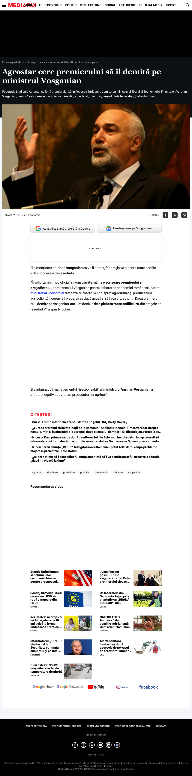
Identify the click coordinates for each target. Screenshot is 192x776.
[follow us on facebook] (148, 687)
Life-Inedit (127, 5)
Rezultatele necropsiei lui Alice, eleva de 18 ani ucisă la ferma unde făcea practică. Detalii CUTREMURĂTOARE (46, 622)
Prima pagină (9, 62)
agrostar (37, 472)
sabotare (118, 472)
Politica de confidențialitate (133, 726)
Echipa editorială (36, 726)
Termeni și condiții (98, 726)
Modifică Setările (96, 734)
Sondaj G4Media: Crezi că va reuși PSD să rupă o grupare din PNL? (46, 598)
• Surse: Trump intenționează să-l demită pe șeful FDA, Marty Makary (78, 422)
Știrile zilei (33, 5)
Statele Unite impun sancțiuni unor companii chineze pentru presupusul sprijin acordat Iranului (44, 576)
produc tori (101, 472)
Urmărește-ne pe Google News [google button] (129, 228)
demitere (52, 472)
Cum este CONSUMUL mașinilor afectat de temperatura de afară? (46, 668)
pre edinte (69, 472)
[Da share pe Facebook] (165, 215)
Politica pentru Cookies (66, 726)
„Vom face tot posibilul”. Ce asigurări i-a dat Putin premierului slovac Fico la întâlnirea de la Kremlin (115, 576)
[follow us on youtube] (96, 687)
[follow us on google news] (43, 687)
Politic (70, 5)
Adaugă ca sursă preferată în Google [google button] (62, 228)
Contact (161, 726)
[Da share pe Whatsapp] (184, 215)
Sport (171, 5)
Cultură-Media (151, 5)
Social (110, 5)
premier (84, 472)
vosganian (134, 472)
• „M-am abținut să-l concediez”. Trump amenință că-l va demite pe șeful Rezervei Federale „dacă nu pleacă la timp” (95, 459)
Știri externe (90, 5)
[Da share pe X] (175, 215)
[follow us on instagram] (122, 687)
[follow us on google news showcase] (70, 687)
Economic (53, 5)
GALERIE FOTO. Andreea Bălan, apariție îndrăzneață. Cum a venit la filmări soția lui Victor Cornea (115, 622)
